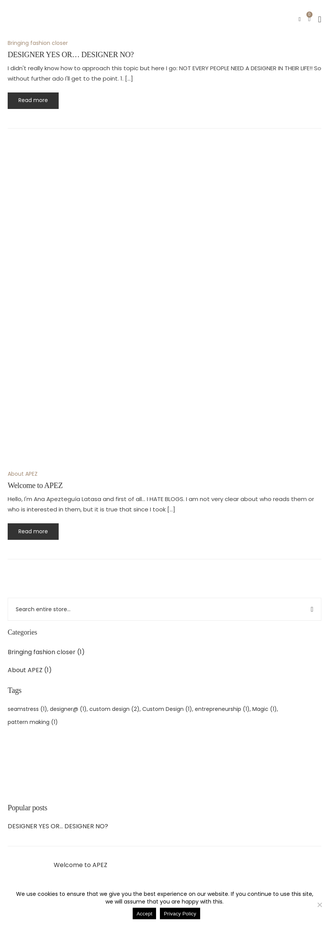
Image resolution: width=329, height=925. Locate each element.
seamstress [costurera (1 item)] (27, 709)
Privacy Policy (180, 914)
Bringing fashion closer (42, 652)
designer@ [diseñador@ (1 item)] (68, 709)
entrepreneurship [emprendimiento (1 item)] (222, 709)
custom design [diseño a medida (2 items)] (114, 709)
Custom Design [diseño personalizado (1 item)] (167, 709)
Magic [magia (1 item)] (264, 709)
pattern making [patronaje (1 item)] (33, 722)
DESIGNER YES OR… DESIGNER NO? (58, 826)
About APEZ (25, 670)
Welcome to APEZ (80, 865)
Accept (144, 914)
